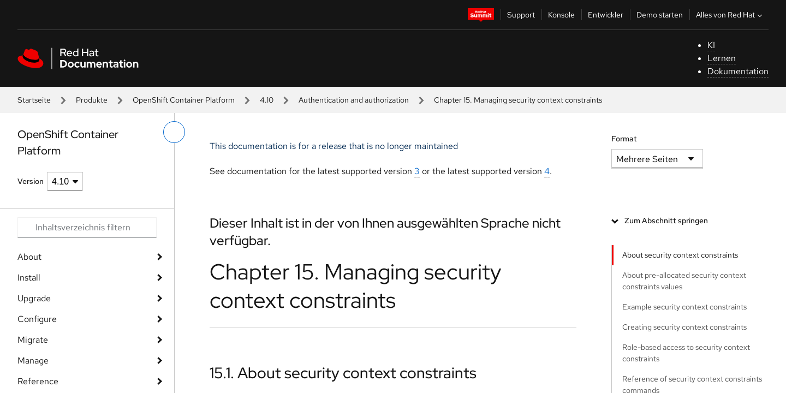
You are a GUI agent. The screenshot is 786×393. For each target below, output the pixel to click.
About (29, 257)
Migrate (32, 340)
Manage (33, 360)
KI (711, 45)
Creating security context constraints (684, 327)
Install (28, 277)
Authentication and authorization (354, 100)
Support (521, 15)
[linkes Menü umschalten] (174, 132)
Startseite (34, 100)
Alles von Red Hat (730, 15)
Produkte (92, 100)
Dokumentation (738, 71)
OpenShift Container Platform (184, 100)
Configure (37, 319)
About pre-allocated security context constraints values (684, 280)
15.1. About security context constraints (343, 372)
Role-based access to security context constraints (686, 353)
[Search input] (87, 227)
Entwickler (605, 15)
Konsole (561, 15)
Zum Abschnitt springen (666, 220)
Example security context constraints (684, 307)
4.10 (266, 100)
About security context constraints (680, 255)
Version (30, 181)
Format (624, 139)
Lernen (721, 58)
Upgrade (34, 298)
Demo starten (659, 15)
